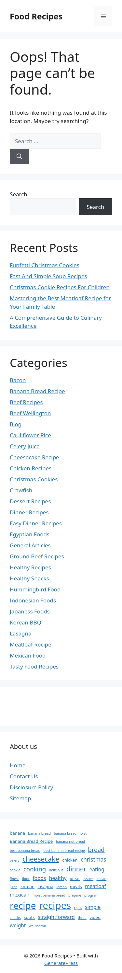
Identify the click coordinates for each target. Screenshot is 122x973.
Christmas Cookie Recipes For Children (60, 287)
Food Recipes (36, 16)
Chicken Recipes (30, 468)
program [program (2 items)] (91, 895)
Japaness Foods (30, 611)
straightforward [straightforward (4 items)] (56, 917)
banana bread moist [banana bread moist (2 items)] (70, 833)
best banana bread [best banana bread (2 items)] (25, 850)
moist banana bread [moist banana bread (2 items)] (49, 895)
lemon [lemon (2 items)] (61, 887)
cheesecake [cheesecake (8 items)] (40, 859)
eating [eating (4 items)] (96, 869)
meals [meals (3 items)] (76, 886)
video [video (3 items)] (95, 917)
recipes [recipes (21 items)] (55, 905)
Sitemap (20, 798)
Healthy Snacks (29, 578)
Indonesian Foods (33, 600)
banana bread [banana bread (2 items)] (39, 833)
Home (17, 765)
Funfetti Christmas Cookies (44, 265)
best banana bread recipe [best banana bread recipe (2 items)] (64, 850)
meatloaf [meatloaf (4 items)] (95, 886)
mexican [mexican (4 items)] (20, 894)
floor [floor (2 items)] (26, 878)
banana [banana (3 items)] (17, 833)
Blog (15, 424)
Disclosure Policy (31, 787)
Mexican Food (28, 655)
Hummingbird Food (35, 589)
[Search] (19, 156)
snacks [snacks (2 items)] (15, 917)
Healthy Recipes (30, 567)
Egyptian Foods (29, 534)
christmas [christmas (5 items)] (93, 859)
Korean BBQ (25, 622)
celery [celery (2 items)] (15, 860)
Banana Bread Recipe (37, 391)
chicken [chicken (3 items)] (69, 860)
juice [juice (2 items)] (13, 887)
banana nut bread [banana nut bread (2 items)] (70, 841)
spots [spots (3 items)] (29, 917)
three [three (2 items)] (82, 917)
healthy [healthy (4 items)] (58, 878)
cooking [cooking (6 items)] (34, 869)
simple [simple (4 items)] (93, 906)
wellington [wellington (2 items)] (37, 926)
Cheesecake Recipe (34, 457)
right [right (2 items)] (78, 907)
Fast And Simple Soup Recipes (48, 276)
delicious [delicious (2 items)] (56, 870)
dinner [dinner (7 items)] (76, 868)
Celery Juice (25, 446)
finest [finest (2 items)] (14, 878)
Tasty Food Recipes (34, 666)
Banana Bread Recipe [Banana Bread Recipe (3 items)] (31, 841)
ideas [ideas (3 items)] (75, 878)
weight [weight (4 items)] (18, 925)
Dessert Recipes (30, 501)
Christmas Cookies (34, 479)
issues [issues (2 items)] (88, 878)
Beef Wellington (30, 413)
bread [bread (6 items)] (96, 849)
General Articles (30, 545)
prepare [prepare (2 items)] (74, 895)
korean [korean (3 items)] (27, 886)
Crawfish (21, 490)
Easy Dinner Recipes (36, 523)
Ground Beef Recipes (37, 556)
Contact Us (24, 776)
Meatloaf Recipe (30, 644)
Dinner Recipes (29, 512)
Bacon (18, 380)
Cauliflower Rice (30, 435)
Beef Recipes (26, 402)
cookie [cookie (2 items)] (15, 870)
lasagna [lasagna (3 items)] (45, 886)
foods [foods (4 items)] (39, 878)
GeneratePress (61, 963)
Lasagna (21, 633)
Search (18, 194)
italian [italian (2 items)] (102, 878)
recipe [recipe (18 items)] (23, 905)
